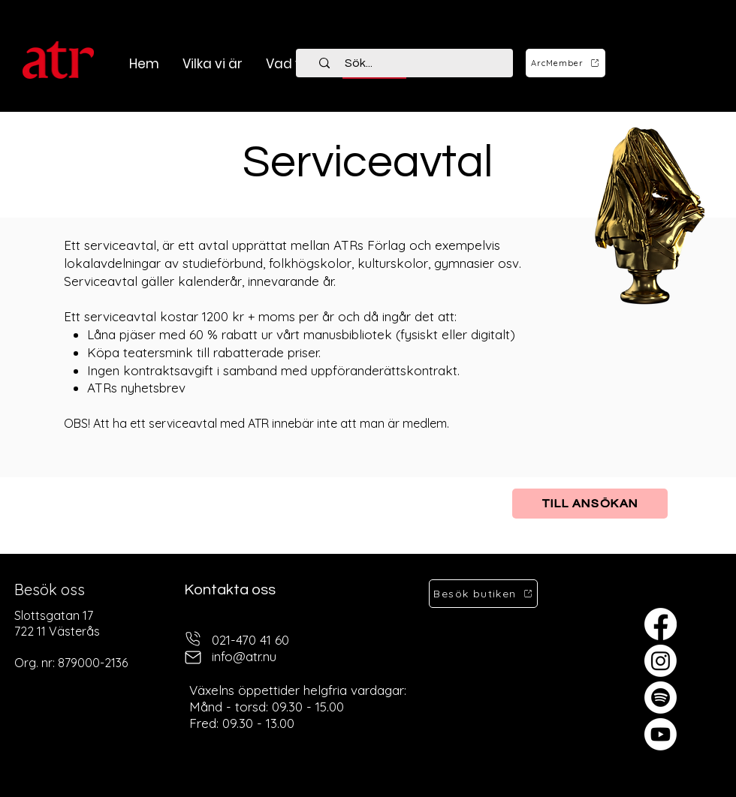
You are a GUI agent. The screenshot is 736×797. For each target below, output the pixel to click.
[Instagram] (660, 661)
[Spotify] (660, 697)
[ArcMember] (565, 63)
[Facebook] (660, 624)
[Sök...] (413, 63)
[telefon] (193, 638)
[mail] (193, 657)
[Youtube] (660, 734)
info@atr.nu (244, 656)
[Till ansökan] (590, 504)
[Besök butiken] (483, 593)
